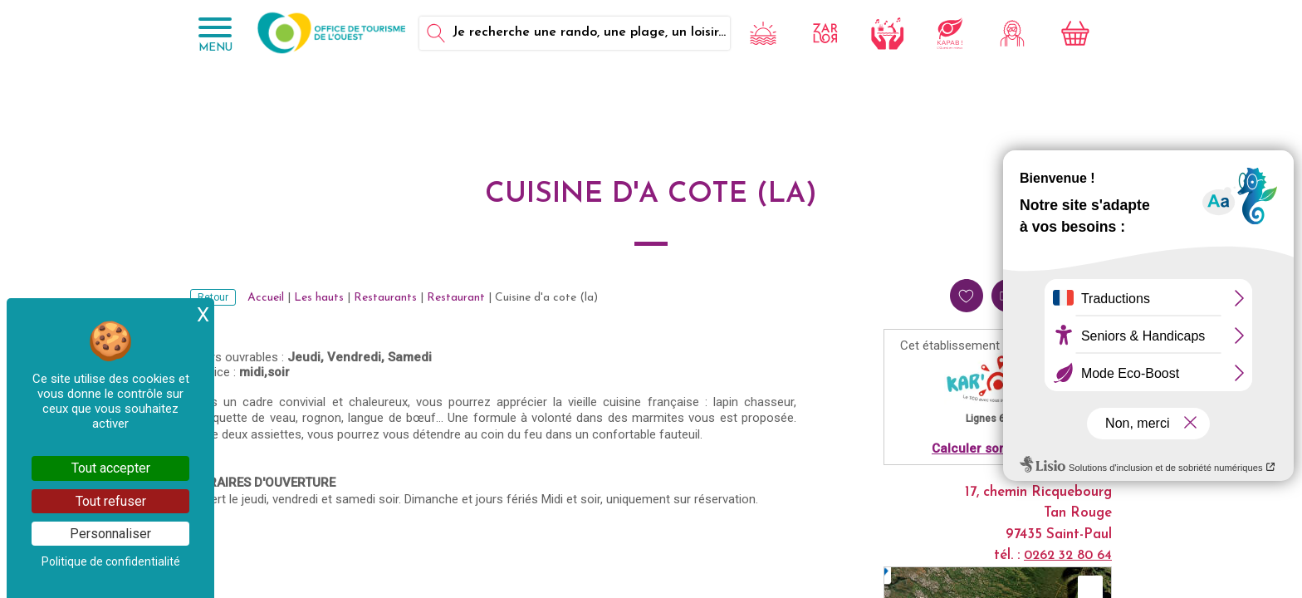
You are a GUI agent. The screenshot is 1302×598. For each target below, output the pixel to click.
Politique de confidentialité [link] (111, 561)
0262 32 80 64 (1068, 555)
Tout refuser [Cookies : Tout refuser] (111, 501)
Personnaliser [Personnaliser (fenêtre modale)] (110, 534)
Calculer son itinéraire (998, 448)
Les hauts (319, 298)
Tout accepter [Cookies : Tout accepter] (110, 468)
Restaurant (456, 298)
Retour (213, 297)
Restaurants (385, 298)
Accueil (265, 298)
